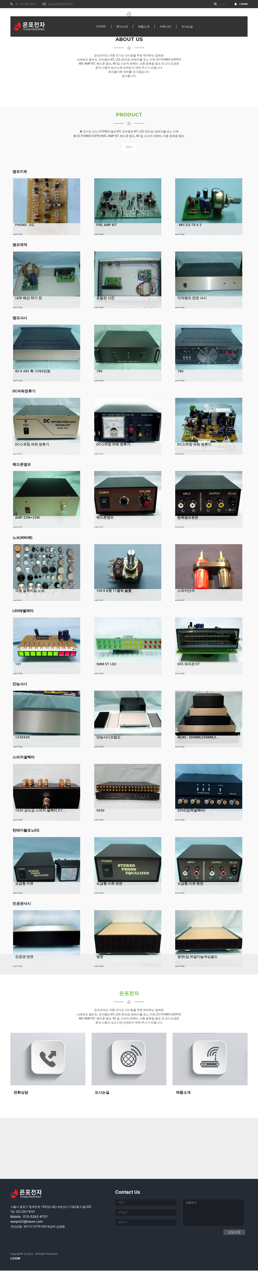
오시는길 (187, 26)
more (129, 147)
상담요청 (234, 1243)
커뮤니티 (165, 26)
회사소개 (122, 26)
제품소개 (143, 26)
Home (101, 26)
